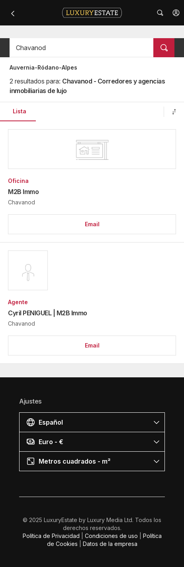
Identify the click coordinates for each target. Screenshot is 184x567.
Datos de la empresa (110, 543)
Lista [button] (19, 111)
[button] (176, 12)
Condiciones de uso (111, 535)
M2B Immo (23, 192)
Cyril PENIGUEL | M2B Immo (47, 313)
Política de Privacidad (51, 535)
